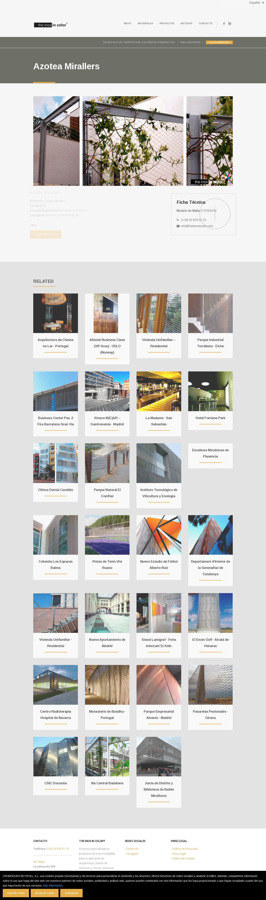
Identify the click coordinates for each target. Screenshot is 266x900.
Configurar (71, 893)
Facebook (132, 848)
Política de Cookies (183, 858)
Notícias (186, 23)
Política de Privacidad (184, 848)
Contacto (205, 23)
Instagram (132, 853)
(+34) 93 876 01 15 (57, 848)
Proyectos (167, 23)
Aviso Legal (179, 853)
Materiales (145, 23)
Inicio (127, 23)
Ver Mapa (39, 861)
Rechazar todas (44, 893)
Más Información (52, 885)
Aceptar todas (16, 893)
